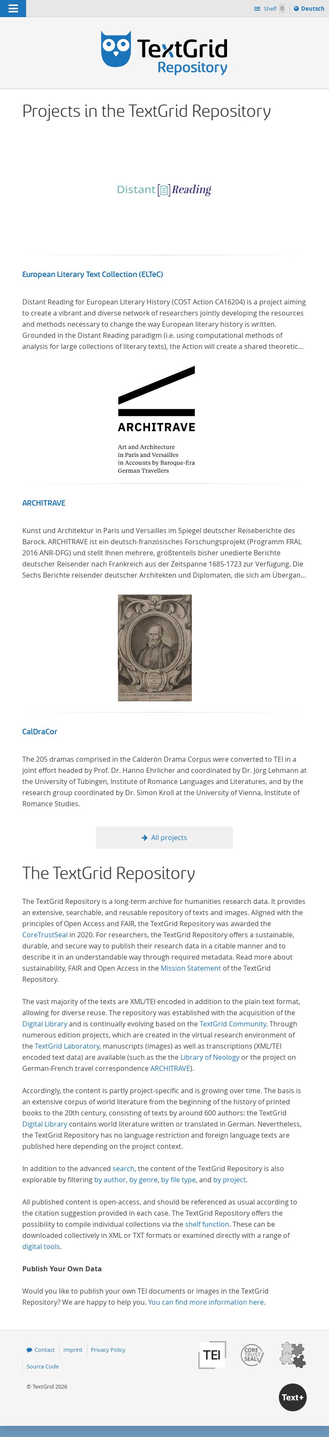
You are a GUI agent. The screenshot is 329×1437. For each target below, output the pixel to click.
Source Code (43, 1366)
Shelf (274, 8)
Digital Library (44, 1024)
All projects (169, 837)
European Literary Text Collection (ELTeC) (92, 274)
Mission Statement (191, 968)
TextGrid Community (233, 1024)
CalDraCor (39, 731)
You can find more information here (206, 1302)
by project (229, 1179)
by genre (143, 1179)
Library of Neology (209, 1057)
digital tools (41, 1246)
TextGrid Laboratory (67, 1046)
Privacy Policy (108, 1350)
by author (110, 1179)
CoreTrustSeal (45, 934)
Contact (45, 1350)
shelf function (207, 1224)
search (124, 1168)
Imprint (73, 1350)
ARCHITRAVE (44, 503)
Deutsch (314, 10)
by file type (178, 1179)
